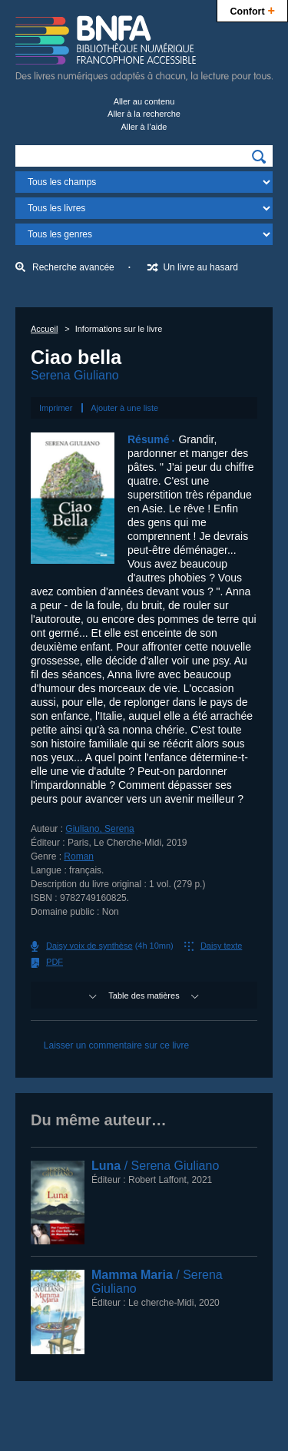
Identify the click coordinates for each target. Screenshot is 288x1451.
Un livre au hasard (200, 267)
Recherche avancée (73, 267)
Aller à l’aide (144, 126)
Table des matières (143, 995)
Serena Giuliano (75, 375)
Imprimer (55, 407)
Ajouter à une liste (124, 407)
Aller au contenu (144, 101)
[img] (259, 157)
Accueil (44, 328)
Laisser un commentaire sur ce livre (116, 1045)
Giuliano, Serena (99, 828)
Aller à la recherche (144, 113)
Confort (252, 9)
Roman (79, 856)
